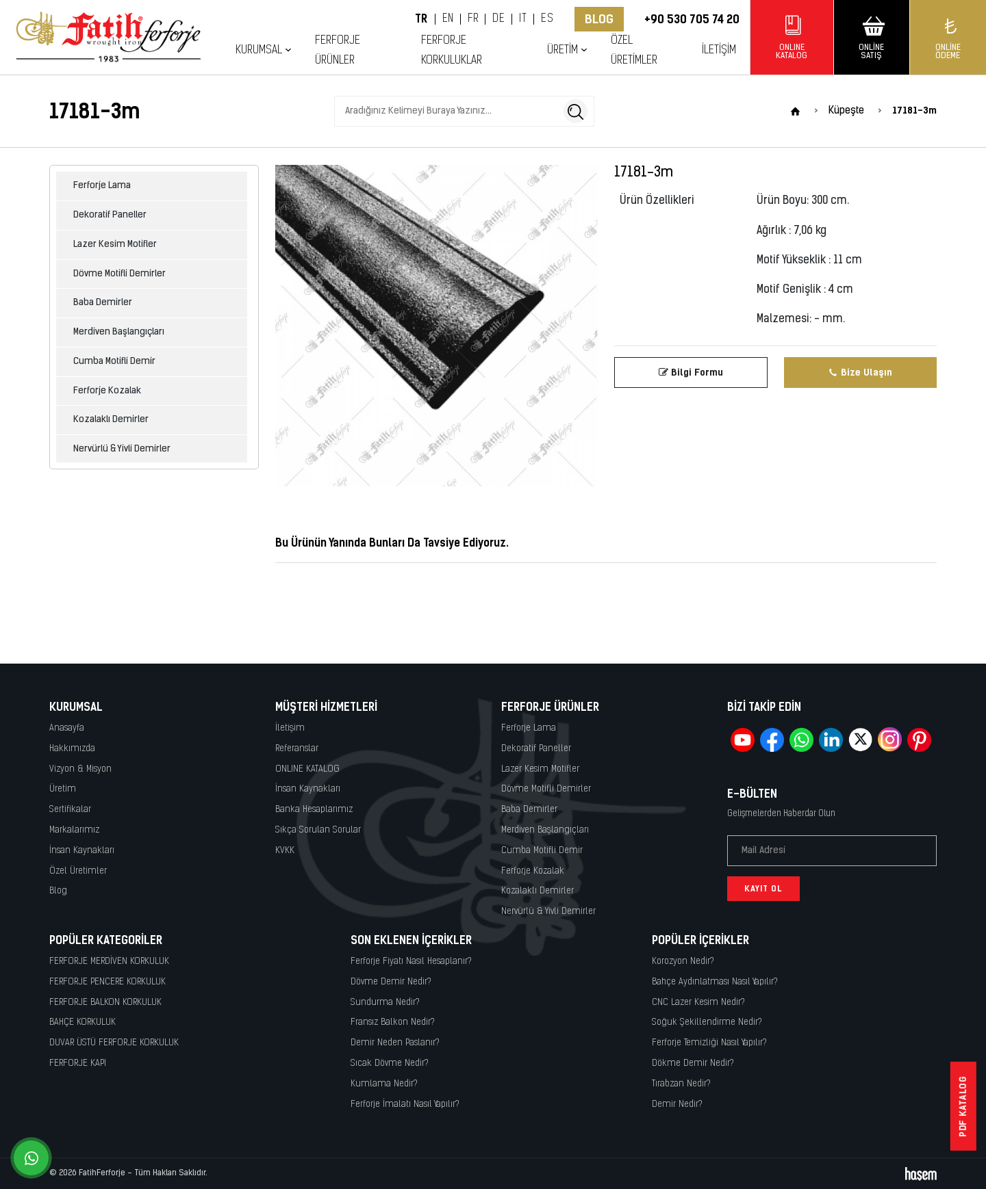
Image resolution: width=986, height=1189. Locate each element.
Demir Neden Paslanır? (395, 1043)
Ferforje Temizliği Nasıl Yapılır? (709, 1043)
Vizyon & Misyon (80, 769)
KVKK (284, 851)
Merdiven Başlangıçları (118, 332)
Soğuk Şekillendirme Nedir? (707, 1022)
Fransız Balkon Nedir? (393, 1022)
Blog (599, 19)
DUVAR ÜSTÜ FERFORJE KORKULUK (114, 1043)
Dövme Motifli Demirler (119, 274)
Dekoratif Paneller (110, 215)
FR (473, 19)
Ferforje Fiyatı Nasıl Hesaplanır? (411, 961)
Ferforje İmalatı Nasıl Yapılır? (405, 1104)
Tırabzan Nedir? (681, 1084)
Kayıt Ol (763, 888)
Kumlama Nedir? (384, 1084)
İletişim (719, 50)
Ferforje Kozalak (107, 391)
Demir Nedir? (677, 1104)
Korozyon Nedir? (683, 961)
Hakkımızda (72, 749)
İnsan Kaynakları (81, 851)
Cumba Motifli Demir (114, 361)
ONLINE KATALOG (307, 769)
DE (498, 19)
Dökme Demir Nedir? (693, 1063)
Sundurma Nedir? (385, 1002)
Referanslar (296, 749)
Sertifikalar (70, 810)
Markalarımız (74, 830)
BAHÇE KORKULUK (82, 1022)
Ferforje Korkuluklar (451, 50)
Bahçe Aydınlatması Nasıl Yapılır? (715, 982)
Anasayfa (66, 728)
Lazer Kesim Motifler (115, 244)
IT (523, 19)
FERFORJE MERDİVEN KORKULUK (109, 961)
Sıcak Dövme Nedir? (390, 1063)
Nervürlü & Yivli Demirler (121, 449)
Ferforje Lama (102, 185)
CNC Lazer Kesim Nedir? (698, 1002)
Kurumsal (259, 50)
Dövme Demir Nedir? (391, 982)
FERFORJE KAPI (77, 1063)
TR (421, 19)
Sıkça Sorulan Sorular (318, 830)
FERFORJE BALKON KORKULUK (105, 1002)
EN (448, 19)
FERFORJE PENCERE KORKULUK (107, 982)
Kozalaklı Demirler (111, 419)
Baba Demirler (102, 302)
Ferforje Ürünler (337, 50)
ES (547, 19)
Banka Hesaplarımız (314, 810)
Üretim (562, 50)
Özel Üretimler (634, 50)
